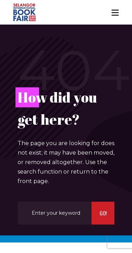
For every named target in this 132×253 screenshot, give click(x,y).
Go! (103, 213)
